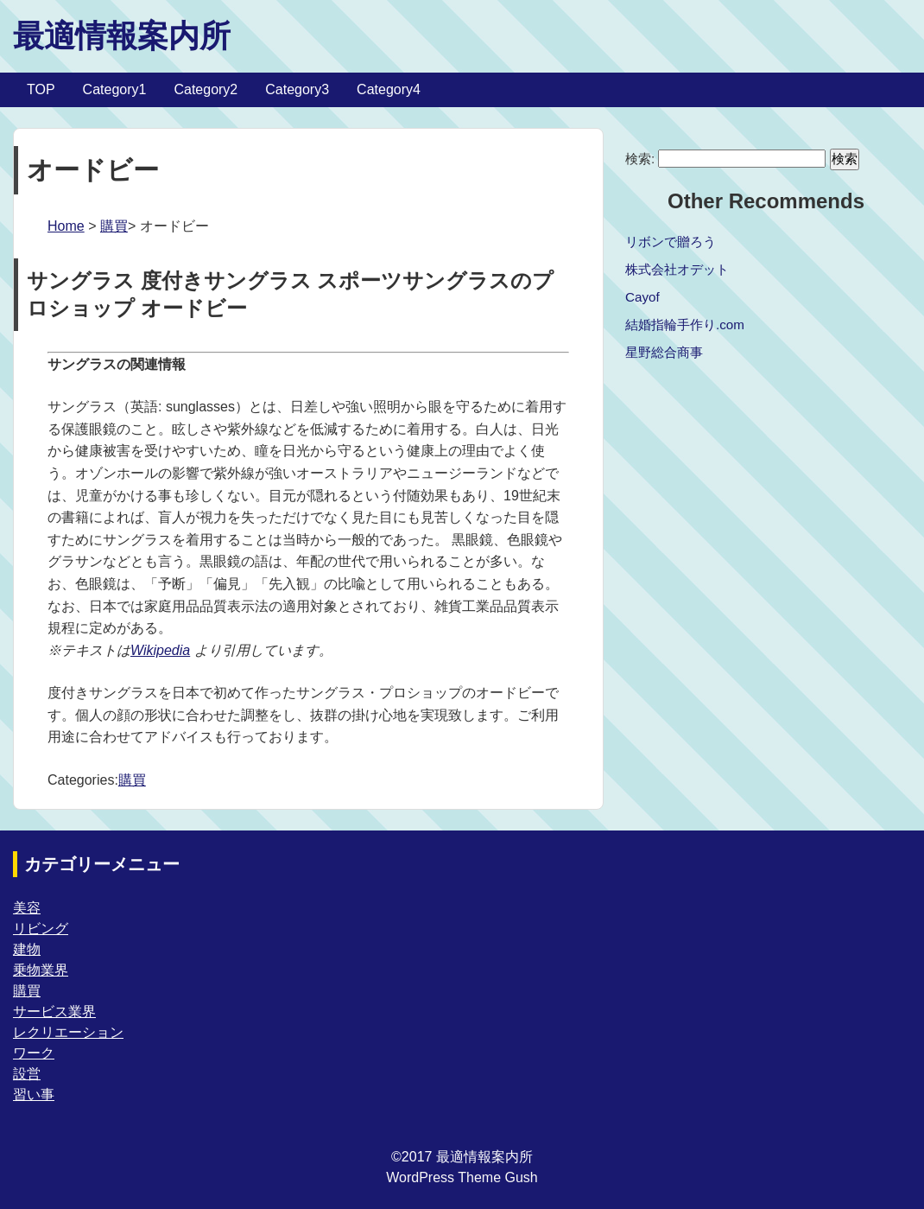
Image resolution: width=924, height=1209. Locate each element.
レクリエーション (68, 1032)
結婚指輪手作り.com (684, 324)
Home (66, 226)
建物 (27, 949)
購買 (114, 226)
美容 (27, 907)
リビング (40, 928)
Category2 (205, 89)
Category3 (297, 89)
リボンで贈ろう (670, 241)
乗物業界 (40, 970)
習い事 (33, 1094)
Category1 (115, 89)
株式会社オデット (677, 269)
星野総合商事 (664, 352)
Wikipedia (160, 650)
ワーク (33, 1053)
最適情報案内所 (122, 36)
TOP (41, 89)
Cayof (642, 297)
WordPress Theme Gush (461, 1177)
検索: (640, 158)
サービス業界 (54, 1011)
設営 (27, 1073)
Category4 (389, 89)
